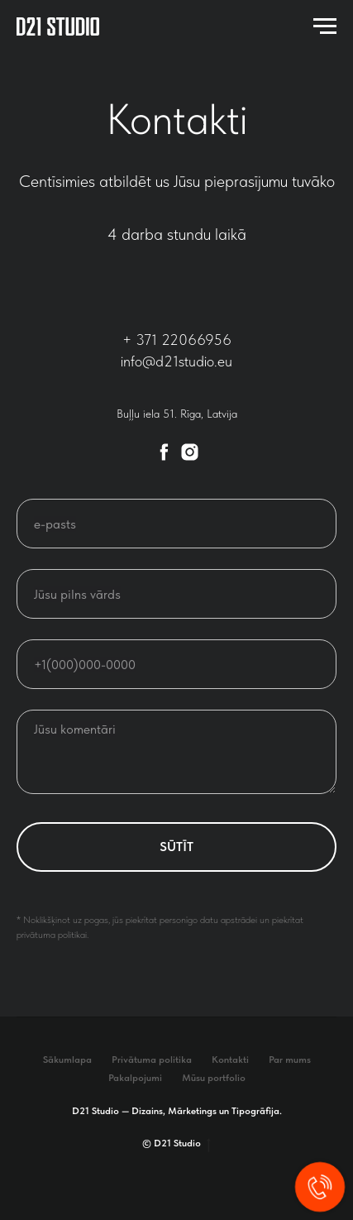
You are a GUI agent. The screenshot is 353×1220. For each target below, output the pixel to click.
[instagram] (189, 452)
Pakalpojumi (135, 1078)
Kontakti (230, 1059)
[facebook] (164, 452)
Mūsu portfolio (214, 1078)
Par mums (290, 1059)
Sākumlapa (67, 1059)
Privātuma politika (152, 1059)
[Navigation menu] (324, 26)
